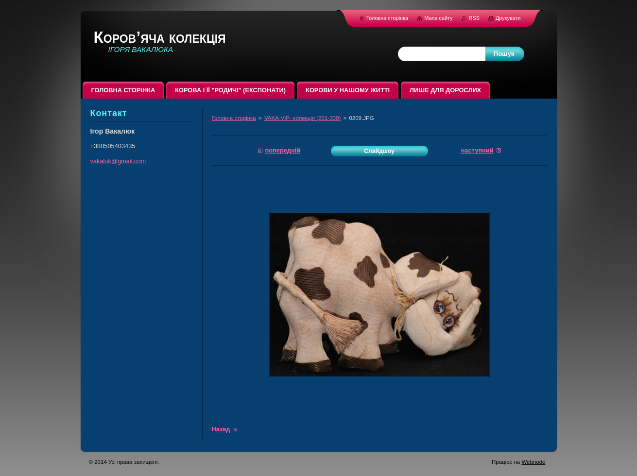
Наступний (477, 150)
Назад (221, 429)
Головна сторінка (234, 118)
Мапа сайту (438, 18)
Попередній (283, 150)
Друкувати (508, 18)
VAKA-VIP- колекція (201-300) (302, 118)
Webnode (533, 462)
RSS (475, 18)
